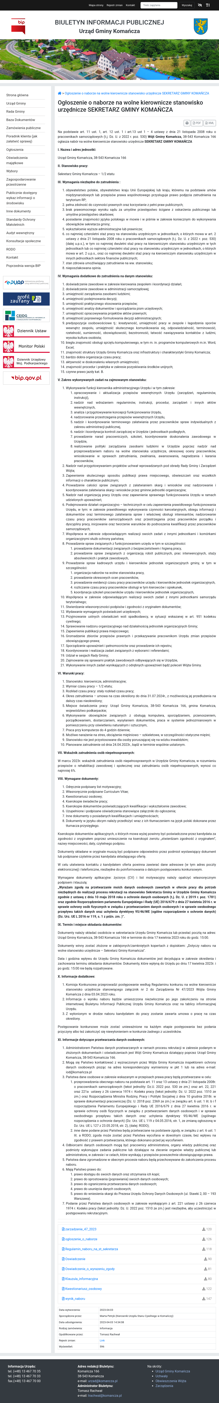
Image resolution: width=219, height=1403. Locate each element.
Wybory (12, 171)
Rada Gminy (15, 111)
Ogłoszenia (14, 150)
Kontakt (130, 5)
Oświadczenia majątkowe (17, 160)
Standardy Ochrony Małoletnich (20, 222)
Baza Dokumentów (20, 120)
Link (102, 1340)
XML (209, 123)
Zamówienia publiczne (23, 128)
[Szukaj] (159, 5)
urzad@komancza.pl (102, 1381)
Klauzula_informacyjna (80, 1279)
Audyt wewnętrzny (20, 233)
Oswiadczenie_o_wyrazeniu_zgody (88, 1269)
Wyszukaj (187, 5)
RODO (10, 249)
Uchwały (162, 1376)
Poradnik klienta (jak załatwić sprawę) (21, 138)
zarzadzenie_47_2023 (79, 1229)
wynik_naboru (73, 1299)
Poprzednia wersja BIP (23, 266)
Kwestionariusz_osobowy (82, 1289)
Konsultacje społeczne (23, 241)
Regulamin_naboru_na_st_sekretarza (90, 1249)
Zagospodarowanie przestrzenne (21, 182)
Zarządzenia (164, 1386)
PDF (197, 123)
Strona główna (17, 95)
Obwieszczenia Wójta (171, 1381)
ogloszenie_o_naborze (79, 1239)
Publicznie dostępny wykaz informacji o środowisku (21, 198)
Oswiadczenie (73, 1259)
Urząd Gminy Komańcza (173, 1371)
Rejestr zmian (115, 5)
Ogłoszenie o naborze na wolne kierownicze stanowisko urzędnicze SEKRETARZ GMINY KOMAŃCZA (137, 93)
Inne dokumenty (18, 211)
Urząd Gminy (16, 103)
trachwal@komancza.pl (105, 1396)
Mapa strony (96, 5)
